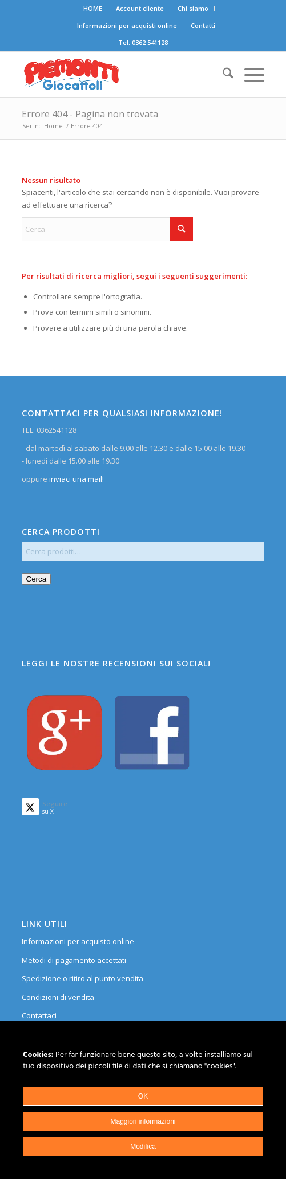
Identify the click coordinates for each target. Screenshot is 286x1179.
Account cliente (140, 8)
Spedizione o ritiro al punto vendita (82, 978)
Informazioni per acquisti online (127, 25)
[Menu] (248, 74)
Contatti (203, 25)
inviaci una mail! (75, 479)
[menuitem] (93, 8)
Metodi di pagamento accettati (74, 960)
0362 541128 (150, 42)
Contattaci (39, 1015)
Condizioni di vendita (58, 997)
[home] (119, 74)
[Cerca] (222, 74)
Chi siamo (193, 8)
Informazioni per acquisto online (78, 941)
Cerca (36, 579)
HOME (92, 8)
